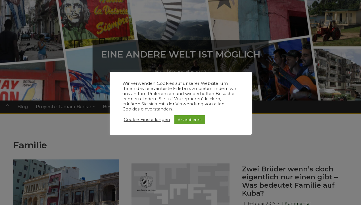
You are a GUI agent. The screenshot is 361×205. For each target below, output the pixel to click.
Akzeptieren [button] (190, 119)
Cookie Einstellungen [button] (147, 119)
